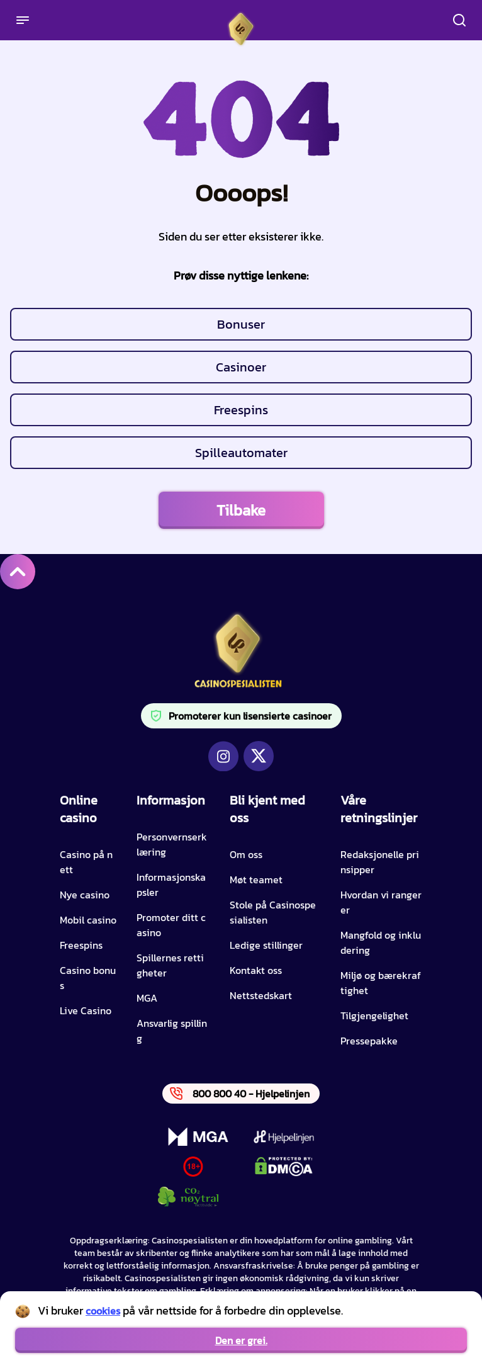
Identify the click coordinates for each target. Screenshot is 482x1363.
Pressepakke (369, 1040)
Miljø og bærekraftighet (380, 983)
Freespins (241, 409)
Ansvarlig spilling (172, 1030)
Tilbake (241, 510)
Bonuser (241, 324)
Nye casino (84, 894)
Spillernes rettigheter (170, 965)
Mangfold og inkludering (380, 942)
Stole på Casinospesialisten (273, 912)
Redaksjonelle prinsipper (379, 862)
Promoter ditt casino (171, 925)
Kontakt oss (256, 970)
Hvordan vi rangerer (381, 902)
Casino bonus (88, 978)
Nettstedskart (261, 995)
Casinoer (241, 367)
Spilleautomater (241, 452)
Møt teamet (256, 879)
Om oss (246, 854)
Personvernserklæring (172, 844)
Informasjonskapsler (171, 884)
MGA (147, 997)
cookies (103, 1310)
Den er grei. (241, 1340)
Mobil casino (88, 919)
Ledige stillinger (266, 945)
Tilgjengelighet (374, 1015)
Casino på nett (86, 862)
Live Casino (85, 1010)
